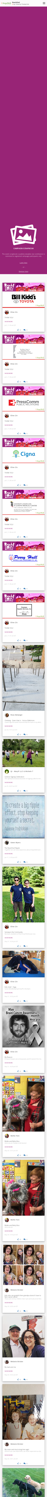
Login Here (23, 263)
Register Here (23, 271)
